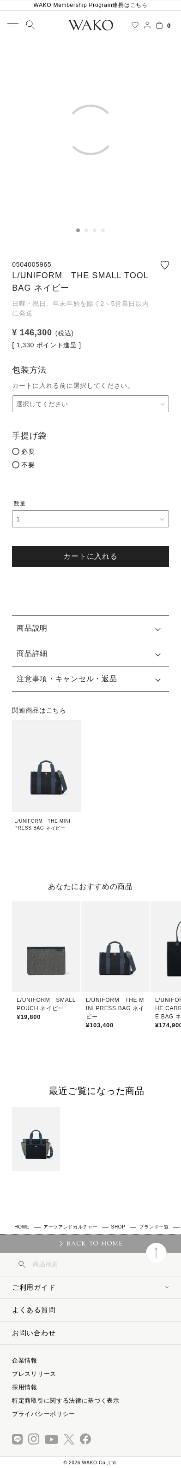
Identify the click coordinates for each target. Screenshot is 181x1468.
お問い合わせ (33, 1333)
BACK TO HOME (94, 1243)
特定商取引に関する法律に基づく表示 (66, 1400)
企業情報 (24, 1360)
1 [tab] (78, 230)
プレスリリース (34, 1373)
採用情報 (24, 1387)
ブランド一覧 (154, 1226)
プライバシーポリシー (43, 1413)
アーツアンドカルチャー (70, 1226)
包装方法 (29, 369)
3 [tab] (95, 230)
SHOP (118, 1226)
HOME (22, 1226)
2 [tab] (86, 230)
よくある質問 (33, 1310)
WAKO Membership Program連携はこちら (90, 5)
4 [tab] (103, 230)
